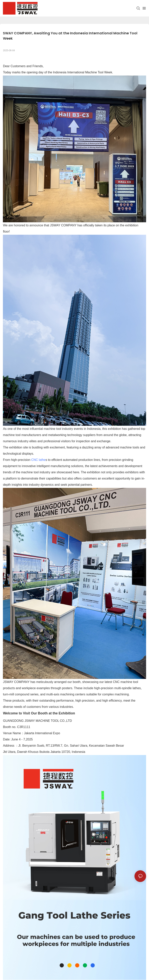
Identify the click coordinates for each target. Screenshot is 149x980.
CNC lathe (38, 459)
